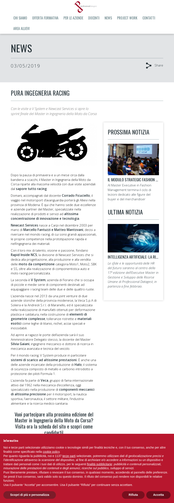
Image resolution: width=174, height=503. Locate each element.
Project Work (127, 17)
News (108, 17)
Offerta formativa (45, 17)
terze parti (69, 456)
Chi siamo (20, 17)
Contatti (148, 17)
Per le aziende (73, 17)
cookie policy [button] (51, 451)
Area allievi (21, 28)
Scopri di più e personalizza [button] (29, 494)
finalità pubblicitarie (99, 464)
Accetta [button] (158, 494)
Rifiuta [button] (133, 494)
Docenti (93, 17)
